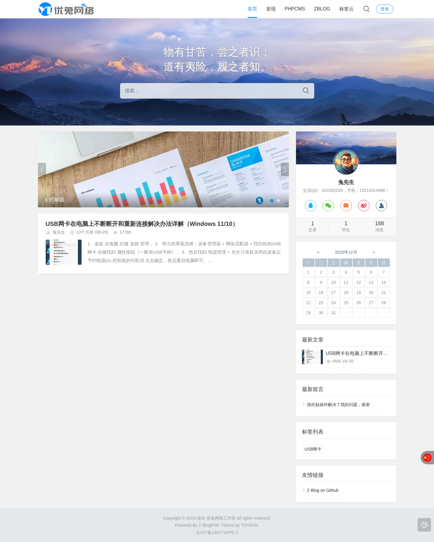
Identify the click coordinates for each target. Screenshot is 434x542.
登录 (385, 9)
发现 (271, 8)
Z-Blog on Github (323, 490)
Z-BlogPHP (209, 525)
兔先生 (59, 232)
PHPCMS (295, 8)
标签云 (346, 8)
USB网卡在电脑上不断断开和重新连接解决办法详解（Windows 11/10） (142, 224)
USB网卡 (313, 449)
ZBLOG (322, 8)
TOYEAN (249, 525)
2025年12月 (346, 252)
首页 (252, 8)
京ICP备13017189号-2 (217, 532)
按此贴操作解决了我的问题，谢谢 (338, 404)
